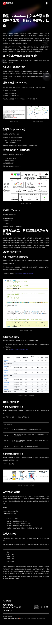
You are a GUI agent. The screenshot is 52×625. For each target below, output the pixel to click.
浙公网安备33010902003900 (26, 618)
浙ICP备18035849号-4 (39, 618)
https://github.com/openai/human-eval (26, 273)
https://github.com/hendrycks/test (20, 349)
